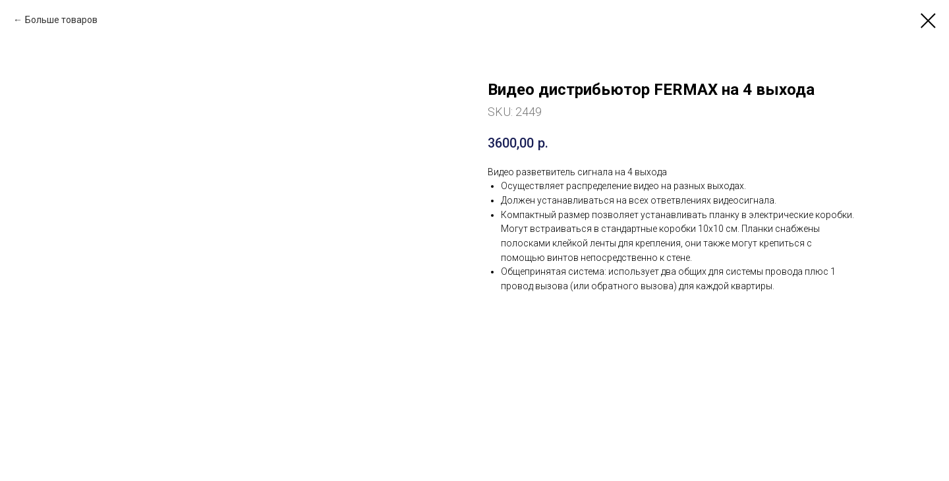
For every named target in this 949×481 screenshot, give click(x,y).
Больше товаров (61, 19)
